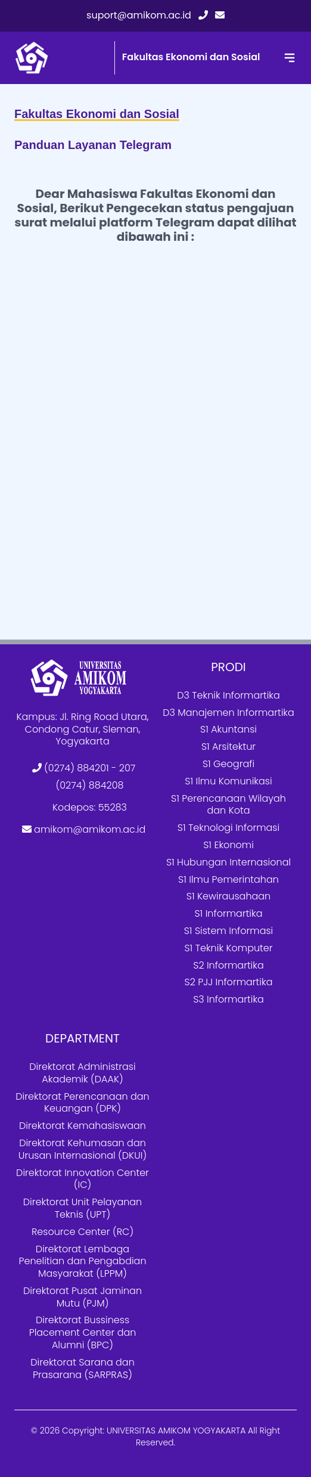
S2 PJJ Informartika (229, 982)
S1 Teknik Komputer (228, 948)
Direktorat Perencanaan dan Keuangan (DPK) (82, 1103)
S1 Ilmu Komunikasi (228, 781)
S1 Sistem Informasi (228, 931)
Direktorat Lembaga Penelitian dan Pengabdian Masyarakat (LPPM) (82, 1261)
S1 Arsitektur (228, 746)
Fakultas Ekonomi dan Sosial (191, 57)
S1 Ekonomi (228, 845)
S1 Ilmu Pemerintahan (228, 879)
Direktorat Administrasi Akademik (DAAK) (82, 1073)
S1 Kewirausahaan (228, 896)
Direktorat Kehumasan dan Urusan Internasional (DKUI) (82, 1149)
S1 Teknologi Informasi (228, 827)
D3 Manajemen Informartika (228, 712)
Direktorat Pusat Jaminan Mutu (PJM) (82, 1297)
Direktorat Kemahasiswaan (82, 1125)
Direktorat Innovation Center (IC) (82, 1179)
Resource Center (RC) (82, 1232)
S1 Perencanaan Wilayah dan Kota (228, 805)
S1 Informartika (228, 913)
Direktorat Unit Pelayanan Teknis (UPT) (82, 1208)
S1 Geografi (228, 764)
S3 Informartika (228, 999)
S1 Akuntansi (228, 729)
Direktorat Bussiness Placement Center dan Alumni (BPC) (82, 1332)
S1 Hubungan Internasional (228, 862)
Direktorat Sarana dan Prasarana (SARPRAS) (82, 1368)
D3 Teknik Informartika (228, 695)
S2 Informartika (228, 965)
